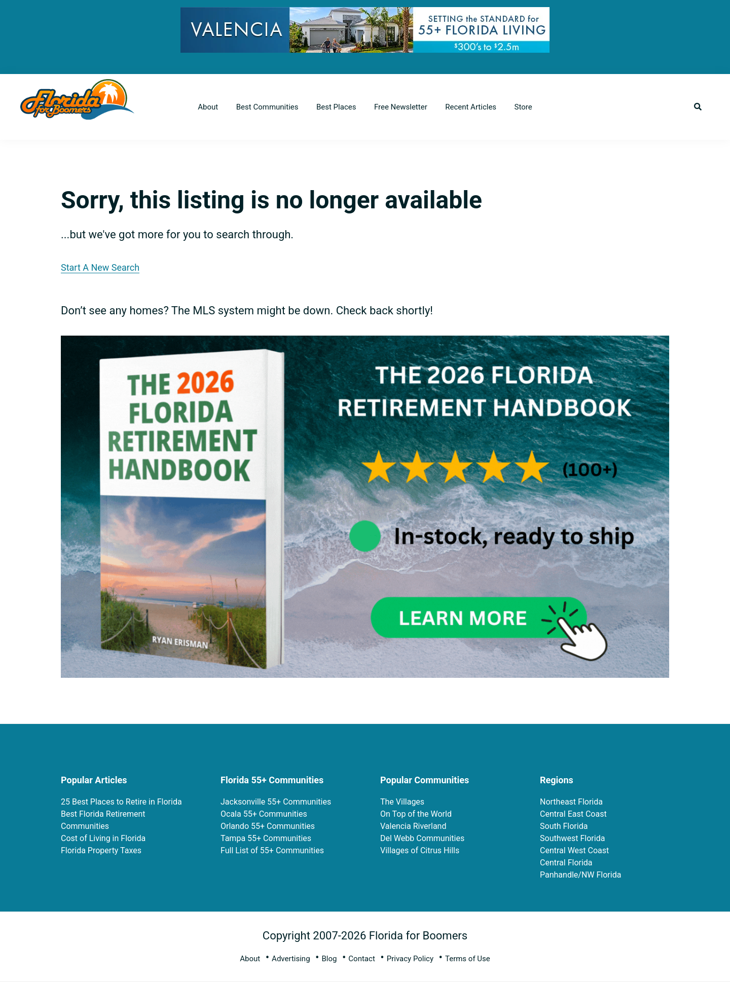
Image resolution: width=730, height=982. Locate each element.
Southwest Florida (572, 838)
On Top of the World (416, 814)
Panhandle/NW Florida (580, 875)
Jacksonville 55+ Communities (276, 802)
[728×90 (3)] (365, 15)
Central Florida (566, 862)
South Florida (564, 826)
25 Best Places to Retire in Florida (121, 802)
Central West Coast (574, 850)
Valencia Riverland (413, 826)
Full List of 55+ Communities (272, 850)
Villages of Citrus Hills (419, 850)
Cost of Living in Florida (103, 838)
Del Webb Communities (422, 838)
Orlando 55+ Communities (268, 826)
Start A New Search (100, 267)
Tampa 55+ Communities (266, 838)
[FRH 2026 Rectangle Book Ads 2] (365, 343)
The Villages (402, 802)
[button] (698, 107)
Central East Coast (573, 814)
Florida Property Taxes (101, 850)
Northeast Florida (571, 802)
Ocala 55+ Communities (264, 814)
